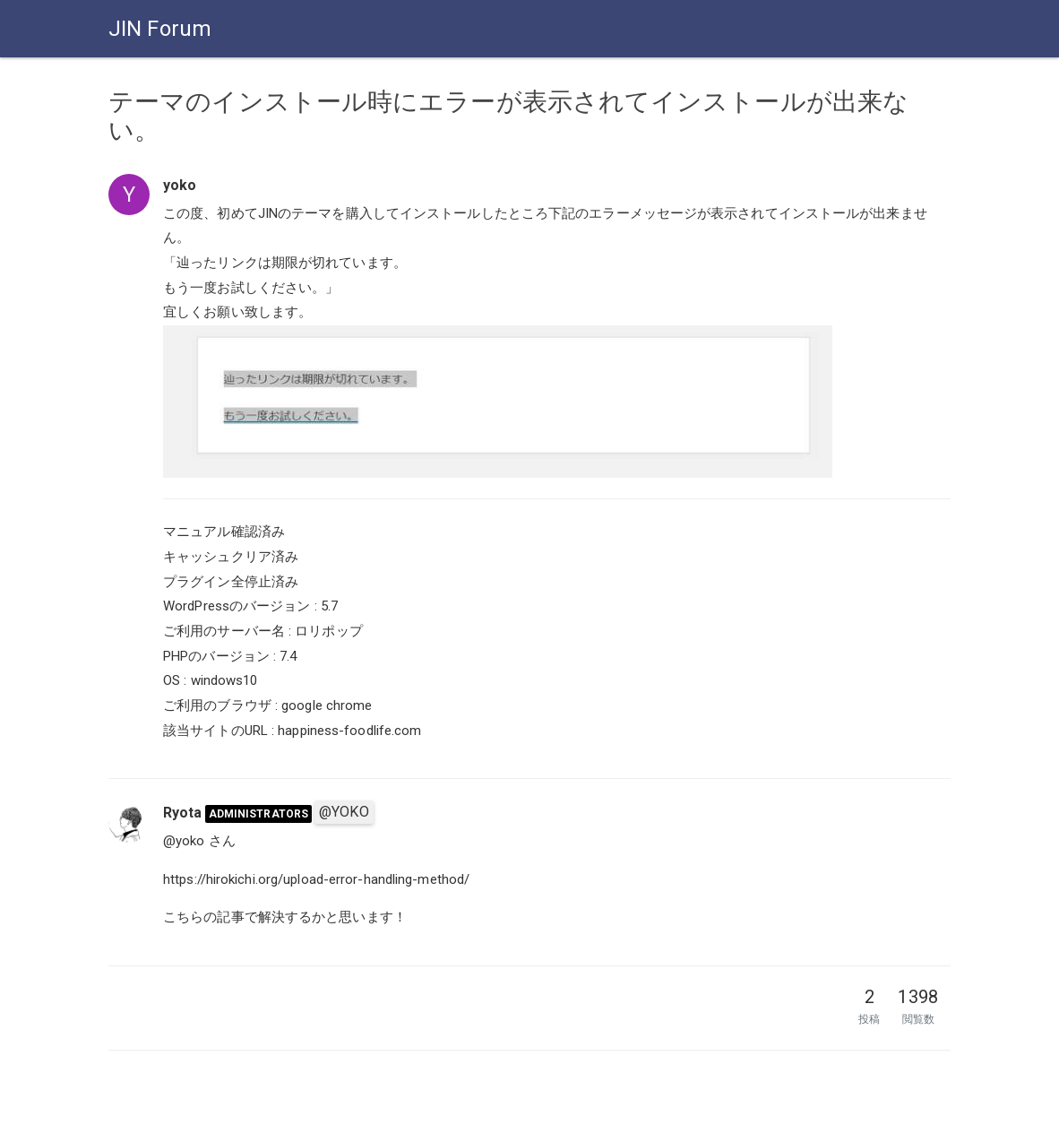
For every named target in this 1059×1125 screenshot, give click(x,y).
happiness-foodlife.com (349, 731)
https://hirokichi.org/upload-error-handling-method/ (316, 879)
